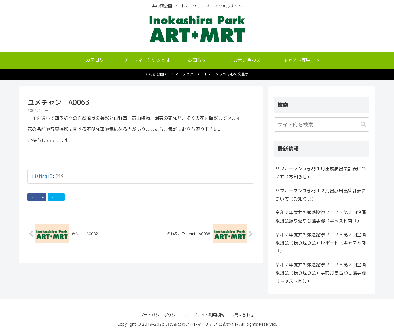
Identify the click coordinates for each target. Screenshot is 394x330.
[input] (321, 124)
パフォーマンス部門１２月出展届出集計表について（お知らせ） (320, 195)
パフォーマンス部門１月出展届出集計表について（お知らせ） (320, 172)
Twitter (56, 197)
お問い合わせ (243, 315)
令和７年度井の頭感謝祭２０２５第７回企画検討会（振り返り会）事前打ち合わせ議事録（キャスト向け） (320, 272)
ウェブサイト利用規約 (205, 315)
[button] (363, 124)
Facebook (37, 197)
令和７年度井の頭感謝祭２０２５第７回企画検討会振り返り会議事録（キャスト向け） (320, 216)
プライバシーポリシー (159, 315)
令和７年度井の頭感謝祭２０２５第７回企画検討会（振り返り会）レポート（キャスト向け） (320, 242)
